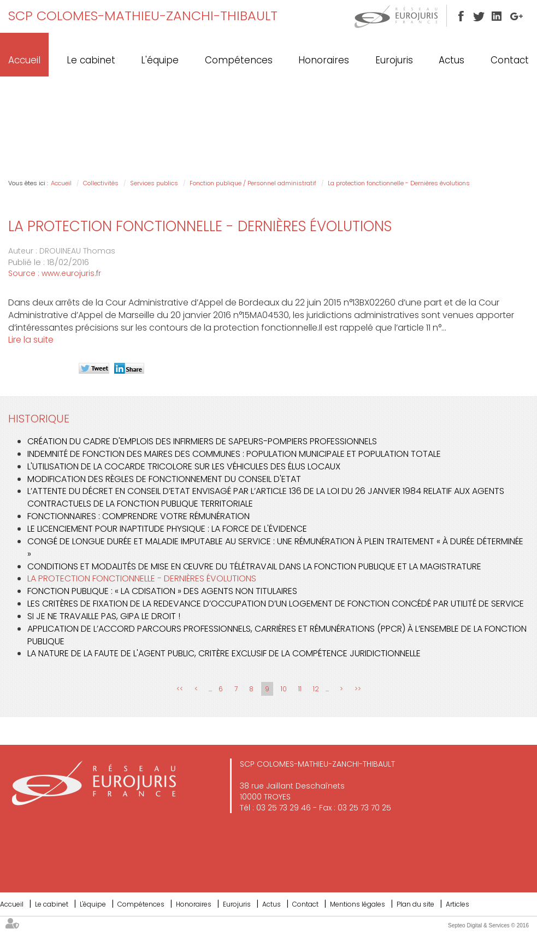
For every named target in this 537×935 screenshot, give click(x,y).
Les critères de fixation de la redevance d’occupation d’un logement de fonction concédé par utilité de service (275, 603)
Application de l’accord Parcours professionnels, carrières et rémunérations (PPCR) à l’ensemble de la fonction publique (277, 635)
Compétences (239, 60)
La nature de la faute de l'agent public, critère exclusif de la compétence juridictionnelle (224, 653)
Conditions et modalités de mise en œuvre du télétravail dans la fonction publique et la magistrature (254, 566)
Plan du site (415, 904)
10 (284, 688)
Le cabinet (91, 60)
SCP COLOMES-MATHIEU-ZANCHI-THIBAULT (143, 16)
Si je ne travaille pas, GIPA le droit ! (103, 616)
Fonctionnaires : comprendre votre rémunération (138, 516)
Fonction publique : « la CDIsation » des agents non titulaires (162, 591)
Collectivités (101, 183)
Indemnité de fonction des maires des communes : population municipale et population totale (234, 454)
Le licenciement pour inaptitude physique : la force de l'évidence (167, 528)
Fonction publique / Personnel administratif (253, 183)
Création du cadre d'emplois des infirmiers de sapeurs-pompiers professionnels (202, 441)
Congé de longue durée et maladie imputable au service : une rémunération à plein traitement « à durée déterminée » (275, 547)
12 (316, 688)
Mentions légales (357, 904)
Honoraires (323, 60)
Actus (451, 60)
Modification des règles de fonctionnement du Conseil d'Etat (164, 479)
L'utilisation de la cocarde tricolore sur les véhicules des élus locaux (183, 466)
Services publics (154, 183)
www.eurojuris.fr (71, 273)
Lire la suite (31, 339)
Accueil (24, 60)
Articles (457, 904)
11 (300, 688)
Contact (510, 60)
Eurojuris (394, 60)
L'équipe (160, 60)
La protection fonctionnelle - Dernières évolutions (399, 183)
